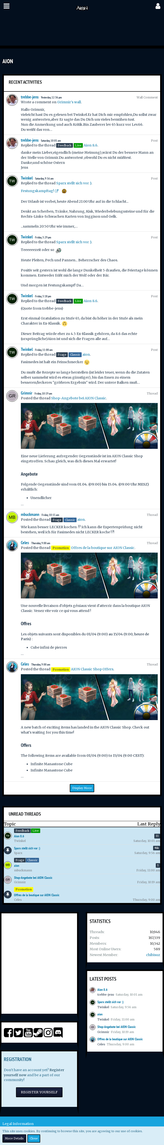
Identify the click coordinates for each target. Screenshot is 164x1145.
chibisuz (153, 955)
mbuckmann (30, 514)
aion (86, 354)
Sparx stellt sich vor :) (73, 183)
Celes (25, 542)
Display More (82, 788)
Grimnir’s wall (69, 102)
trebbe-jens (30, 97)
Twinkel (27, 178)
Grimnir (26, 393)
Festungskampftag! (37, 191)
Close (34, 1138)
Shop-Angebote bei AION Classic (78, 398)
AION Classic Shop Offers (92, 669)
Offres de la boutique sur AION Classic (102, 548)
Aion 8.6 (90, 145)
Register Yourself (39, 1092)
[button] (6, 6)
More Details (14, 1138)
